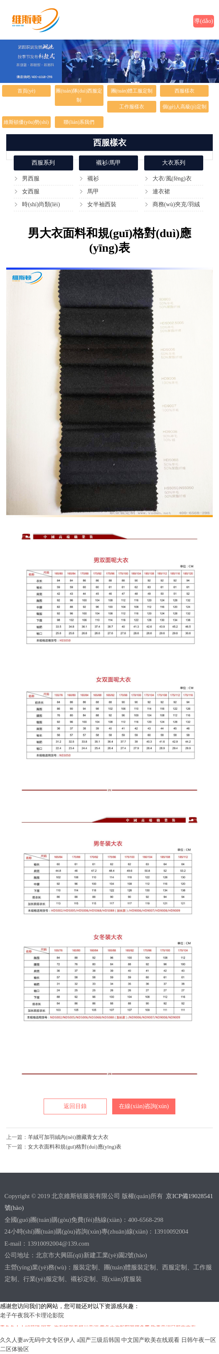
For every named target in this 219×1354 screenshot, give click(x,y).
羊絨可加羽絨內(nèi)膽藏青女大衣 (68, 1137)
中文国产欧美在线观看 (150, 1340)
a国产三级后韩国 (98, 1340)
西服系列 (43, 163)
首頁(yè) (26, 91)
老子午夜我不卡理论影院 (32, 1315)
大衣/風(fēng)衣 (172, 178)
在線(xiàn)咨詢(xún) (144, 1106)
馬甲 (93, 191)
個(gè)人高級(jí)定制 (184, 107)
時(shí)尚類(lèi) (41, 204)
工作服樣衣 (131, 107)
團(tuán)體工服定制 (132, 91)
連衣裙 (161, 191)
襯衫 (93, 178)
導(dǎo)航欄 (203, 23)
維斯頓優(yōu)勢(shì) (26, 122)
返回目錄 (75, 1106)
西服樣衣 (184, 91)
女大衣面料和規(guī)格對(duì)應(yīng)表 (74, 1147)
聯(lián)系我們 (79, 122)
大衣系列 (173, 163)
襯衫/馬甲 (108, 163)
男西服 (30, 178)
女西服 (30, 191)
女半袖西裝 (101, 204)
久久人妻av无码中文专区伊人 (37, 1340)
